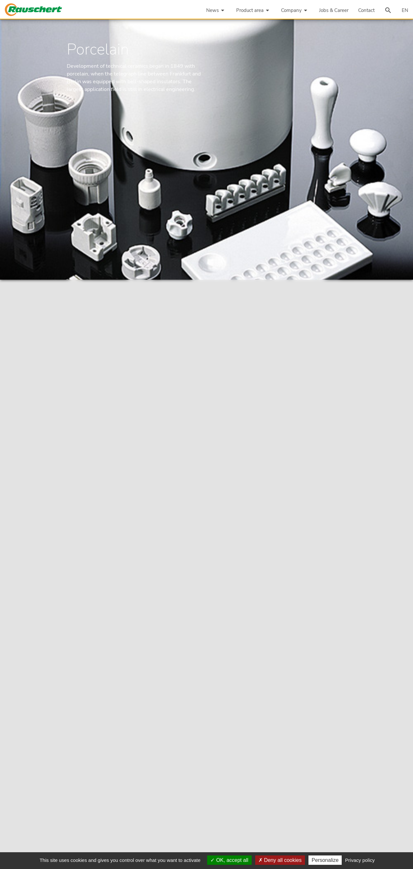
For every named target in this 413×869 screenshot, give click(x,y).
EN (405, 10)
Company (295, 10)
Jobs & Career (333, 10)
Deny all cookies (280, 860)
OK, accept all (229, 860)
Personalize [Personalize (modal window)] (325, 860)
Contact (366, 10)
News (216, 10)
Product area (253, 10)
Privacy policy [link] (360, 860)
